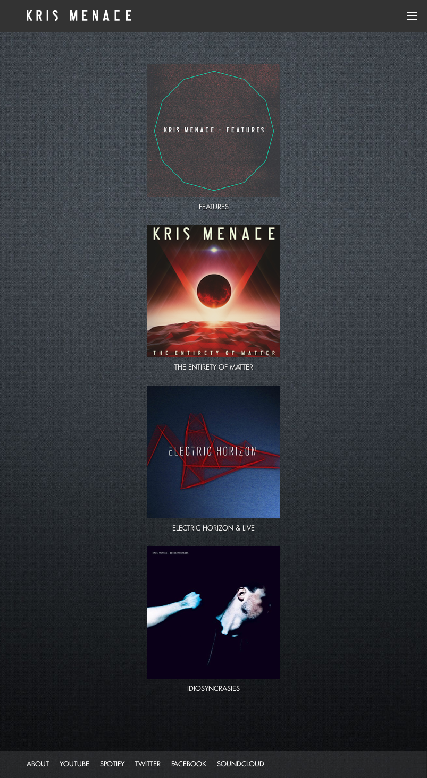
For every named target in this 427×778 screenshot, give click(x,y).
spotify (112, 763)
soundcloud (240, 763)
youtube (74, 763)
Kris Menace (77, 16)
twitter (148, 763)
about (38, 763)
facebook (188, 763)
